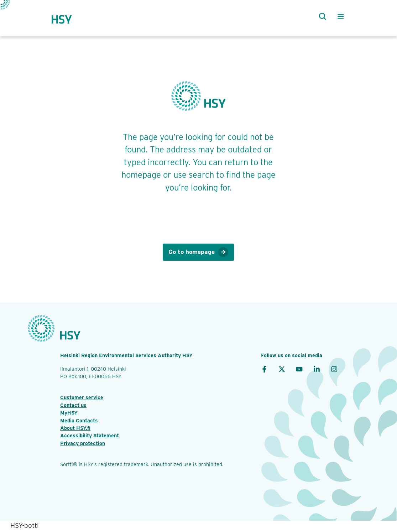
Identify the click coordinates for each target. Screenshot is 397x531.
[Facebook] (264, 369)
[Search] (320, 16)
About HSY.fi (75, 428)
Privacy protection (82, 443)
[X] (281, 369)
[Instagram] (334, 369)
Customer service (81, 397)
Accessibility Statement (89, 435)
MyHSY (69, 413)
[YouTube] (299, 369)
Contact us (73, 405)
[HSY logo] (68, 16)
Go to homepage (198, 252)
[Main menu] (340, 16)
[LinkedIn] (316, 369)
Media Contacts (79, 420)
